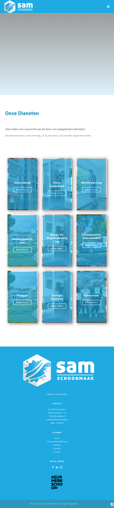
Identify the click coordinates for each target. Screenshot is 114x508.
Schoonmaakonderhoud (57, 441)
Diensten (57, 445)
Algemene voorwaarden (57, 394)
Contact (57, 452)
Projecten (57, 448)
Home (57, 438)
